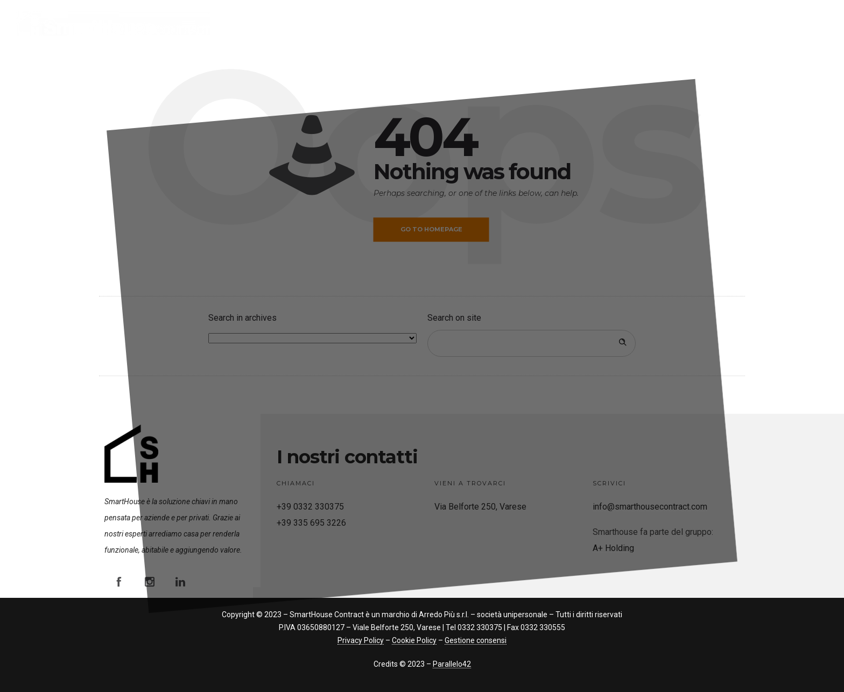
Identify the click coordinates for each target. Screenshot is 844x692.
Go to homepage (431, 229)
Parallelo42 (452, 664)
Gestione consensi (476, 640)
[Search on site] (531, 343)
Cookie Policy (414, 640)
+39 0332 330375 (310, 507)
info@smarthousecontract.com (650, 507)
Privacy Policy (360, 640)
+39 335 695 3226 (311, 523)
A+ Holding (613, 548)
